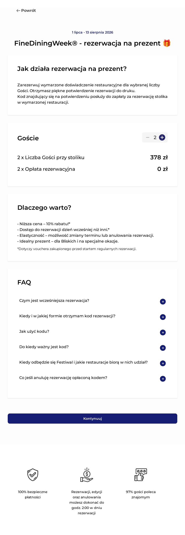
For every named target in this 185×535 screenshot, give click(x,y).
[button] (92, 301)
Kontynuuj (92, 418)
